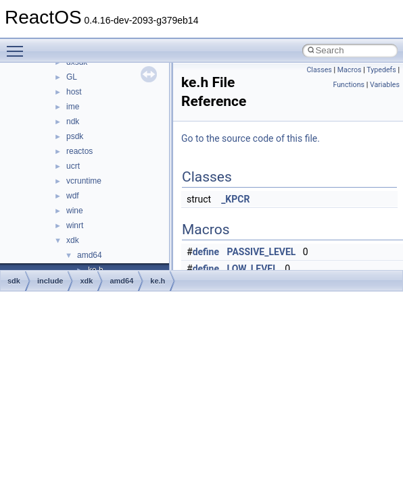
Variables (385, 84)
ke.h (157, 281)
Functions (348, 84)
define (206, 251)
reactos (79, 151)
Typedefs (381, 69)
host (74, 92)
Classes (318, 69)
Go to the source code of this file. (250, 138)
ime (72, 106)
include (50, 281)
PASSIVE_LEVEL (261, 251)
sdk (13, 281)
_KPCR (235, 199)
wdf (72, 195)
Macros (349, 69)
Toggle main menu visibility (18, 45)
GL (71, 77)
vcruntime (83, 181)
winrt (74, 225)
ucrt (73, 166)
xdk (72, 240)
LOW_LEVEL (252, 268)
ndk (72, 121)
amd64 (89, 255)
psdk (74, 136)
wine (74, 210)
